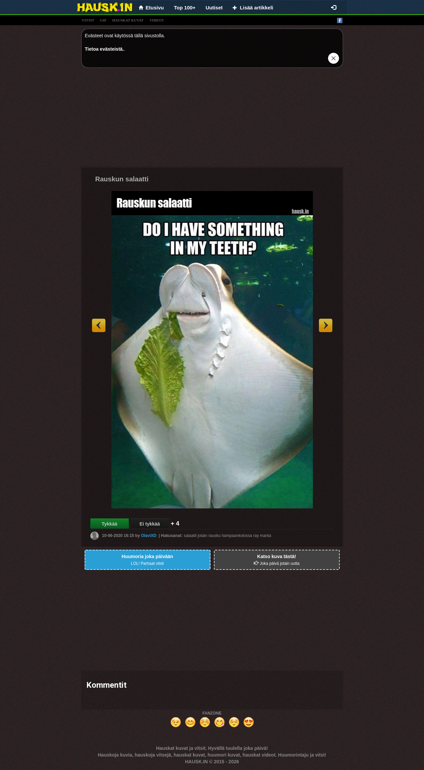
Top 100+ (184, 7)
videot (156, 20)
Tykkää (109, 524)
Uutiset (214, 7)
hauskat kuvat (128, 20)
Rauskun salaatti (122, 179)
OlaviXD (148, 535)
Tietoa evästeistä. (104, 49)
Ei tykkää (150, 524)
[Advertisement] (212, 120)
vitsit (88, 20)
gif (103, 20)
